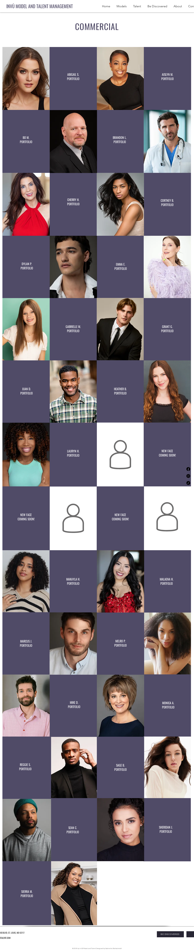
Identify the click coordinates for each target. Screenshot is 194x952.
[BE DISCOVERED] (170, 934)
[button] (136, 6)
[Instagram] (188, 476)
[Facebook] (188, 469)
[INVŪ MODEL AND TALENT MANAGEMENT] (39, 6)
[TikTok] (188, 483)
